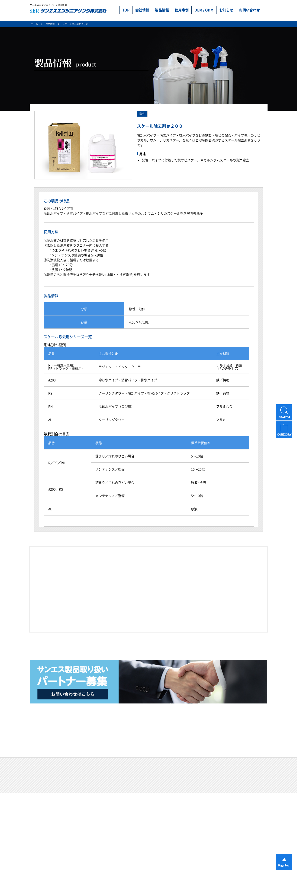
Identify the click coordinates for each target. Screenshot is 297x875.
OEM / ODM (203, 10)
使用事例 (182, 10)
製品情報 (162, 10)
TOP (125, 10)
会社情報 (142, 10)
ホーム (34, 23)
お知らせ (226, 10)
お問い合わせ (249, 10)
